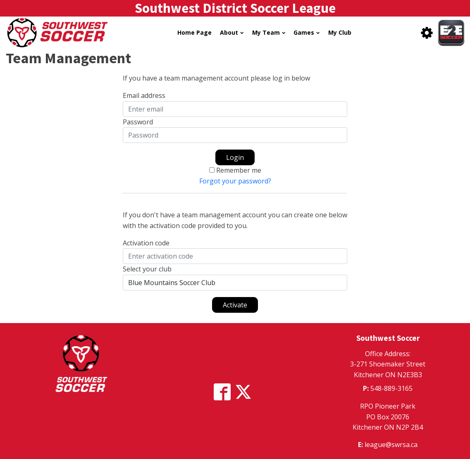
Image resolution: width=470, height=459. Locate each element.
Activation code (146, 242)
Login (235, 157)
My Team (268, 32)
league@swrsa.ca (391, 444)
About (231, 32)
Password (138, 121)
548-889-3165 (391, 388)
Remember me (238, 170)
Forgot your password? (235, 181)
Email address (144, 95)
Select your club (147, 268)
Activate (235, 304)
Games (306, 32)
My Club (339, 32)
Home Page (194, 32)
